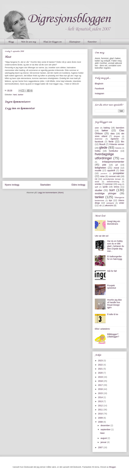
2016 (100, 389)
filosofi (102, 144)
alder (97, 128)
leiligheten (100, 167)
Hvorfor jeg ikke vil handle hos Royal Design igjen (114, 304)
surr (112, 190)
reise (102, 176)
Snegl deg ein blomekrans (113, 222)
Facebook (99, 88)
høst (15, 94)
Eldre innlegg (78, 184)
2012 (100, 405)
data (112, 133)
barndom (120, 128)
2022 (100, 365)
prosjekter (118, 173)
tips (110, 200)
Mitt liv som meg (28, 42)
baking (107, 128)
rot (96, 179)
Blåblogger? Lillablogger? (113, 335)
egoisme (115, 139)
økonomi (109, 205)
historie (118, 148)
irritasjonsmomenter (113, 161)
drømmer (98, 139)
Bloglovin (99, 83)
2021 (100, 369)
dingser (117, 136)
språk (105, 187)
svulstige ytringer (105, 193)
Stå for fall (112, 271)
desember (105, 425)
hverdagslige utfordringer (104, 156)
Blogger (112, 467)
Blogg (11, 42)
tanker (20, 94)
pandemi (104, 173)
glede (103, 147)
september (105, 429)
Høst (102, 433)
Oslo (122, 170)
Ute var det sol (101, 236)
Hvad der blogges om (52, 42)
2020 (100, 373)
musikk (98, 170)
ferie (111, 141)
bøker (105, 130)
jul (117, 165)
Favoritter (91, 42)
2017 (100, 385)
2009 (100, 418)
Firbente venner (116, 144)
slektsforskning (113, 182)
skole (97, 182)
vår (100, 206)
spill (96, 187)
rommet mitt (114, 176)
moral (116, 168)
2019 (100, 377)
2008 (100, 422)
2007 (100, 447)
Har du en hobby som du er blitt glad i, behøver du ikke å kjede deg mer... (115, 246)
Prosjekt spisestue (111, 286)
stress (116, 187)
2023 (100, 360)
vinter (121, 203)
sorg (120, 184)
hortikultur (113, 151)
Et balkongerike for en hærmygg (114, 257)
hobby (97, 151)
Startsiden (45, 184)
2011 (100, 409)
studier (98, 190)
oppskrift (111, 170)
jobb (104, 165)
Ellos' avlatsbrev (102, 329)
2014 (100, 397)
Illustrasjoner (74, 42)
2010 (100, 413)
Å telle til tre (112, 314)
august (103, 438)
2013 (100, 401)
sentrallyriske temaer (112, 179)
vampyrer (110, 203)
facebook (99, 141)
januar (103, 442)
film (122, 141)
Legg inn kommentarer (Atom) (51, 192)
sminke (98, 184)
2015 (100, 393)
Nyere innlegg (12, 184)
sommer (109, 184)
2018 (100, 381)
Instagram (99, 93)
